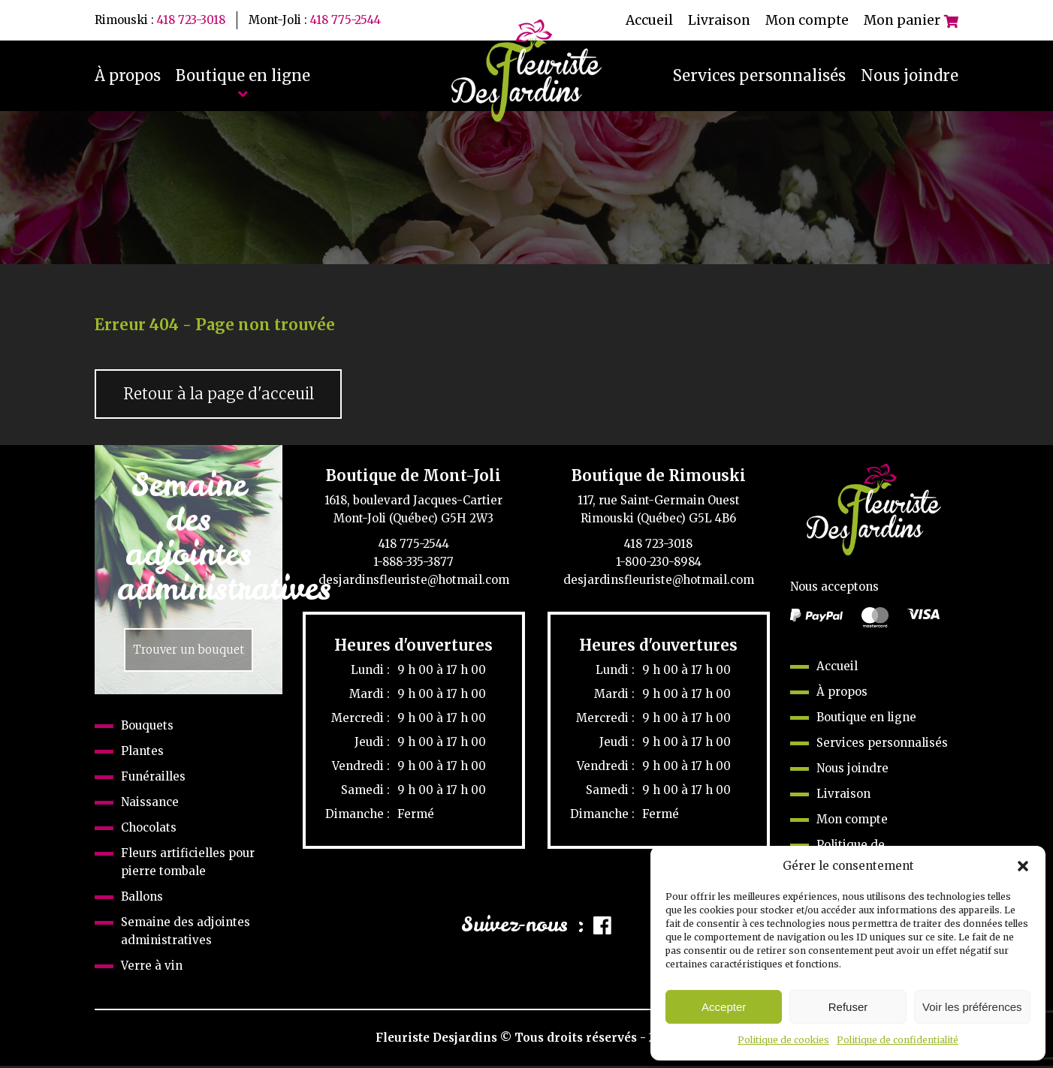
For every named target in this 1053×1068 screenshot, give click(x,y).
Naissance (150, 804)
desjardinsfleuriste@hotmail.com (413, 581)
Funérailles (153, 779)
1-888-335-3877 (413, 563)
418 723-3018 (191, 20)
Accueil (649, 20)
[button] (1022, 866)
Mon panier (911, 20)
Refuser (848, 1006)
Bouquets (147, 728)
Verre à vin (152, 968)
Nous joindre (909, 76)
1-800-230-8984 (658, 563)
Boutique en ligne (243, 76)
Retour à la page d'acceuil (221, 395)
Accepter (723, 1006)
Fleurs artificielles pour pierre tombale (188, 864)
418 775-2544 (345, 20)
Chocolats (149, 830)
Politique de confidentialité (897, 1039)
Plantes (142, 753)
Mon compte (807, 20)
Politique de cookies (783, 1039)
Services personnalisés (759, 76)
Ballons (142, 899)
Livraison (719, 20)
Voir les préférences (972, 1006)
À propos (128, 76)
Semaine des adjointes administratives (185, 933)
